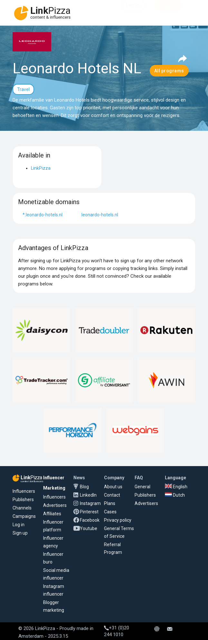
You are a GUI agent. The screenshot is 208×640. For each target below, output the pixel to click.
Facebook (89, 520)
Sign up (20, 533)
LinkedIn (88, 495)
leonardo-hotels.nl (99, 214)
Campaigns (24, 516)
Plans (109, 503)
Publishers (23, 499)
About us (113, 486)
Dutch (175, 495)
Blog (84, 486)
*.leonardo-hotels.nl (42, 214)
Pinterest (89, 511)
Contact (112, 495)
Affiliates (52, 513)
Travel (23, 89)
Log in (18, 524)
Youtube (88, 528)
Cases (110, 511)
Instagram (90, 503)
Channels (22, 507)
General (142, 486)
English (176, 486)
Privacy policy (117, 520)
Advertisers (55, 505)
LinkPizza (41, 168)
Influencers (24, 491)
